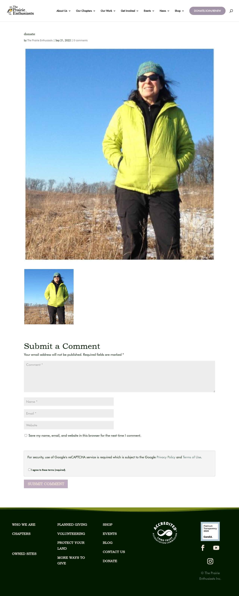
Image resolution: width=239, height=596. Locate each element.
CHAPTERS (21, 534)
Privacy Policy (166, 457)
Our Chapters (84, 11)
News (163, 11)
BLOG (107, 543)
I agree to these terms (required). (47, 469)
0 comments (81, 40)
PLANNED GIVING (72, 524)
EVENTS (110, 534)
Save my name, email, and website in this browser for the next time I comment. (85, 435)
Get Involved (128, 11)
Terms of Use (192, 457)
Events (147, 11)
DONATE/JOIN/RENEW (207, 10)
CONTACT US (114, 552)
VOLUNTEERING (71, 534)
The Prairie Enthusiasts (40, 40)
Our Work (106, 11)
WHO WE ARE (23, 524)
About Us (62, 11)
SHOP (107, 524)
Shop (178, 11)
